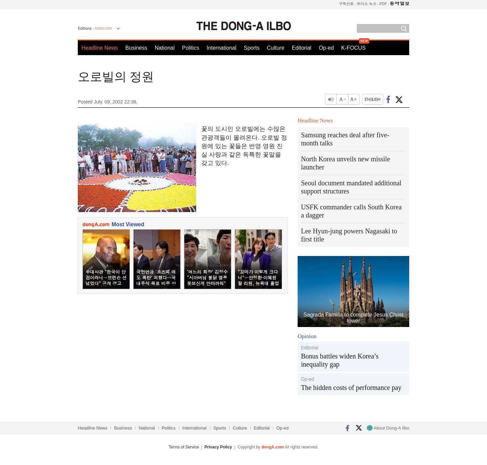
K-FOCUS (353, 48)
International (221, 48)
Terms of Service (184, 447)
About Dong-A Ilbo (388, 428)
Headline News (100, 48)
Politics (190, 48)
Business (136, 48)
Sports (251, 48)
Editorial (301, 48)
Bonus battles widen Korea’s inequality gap (339, 360)
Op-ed (326, 48)
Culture (275, 48)
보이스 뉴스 (367, 3)
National (165, 48)
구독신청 (346, 3)
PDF (383, 3)
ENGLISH (103, 28)
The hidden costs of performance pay (351, 387)
